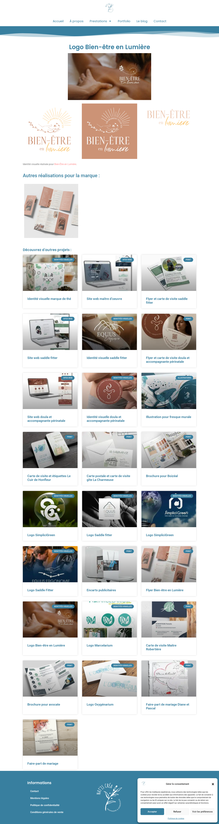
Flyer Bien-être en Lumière (164, 590)
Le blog (142, 21)
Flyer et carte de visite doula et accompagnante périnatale (167, 360)
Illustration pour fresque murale (168, 417)
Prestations (101, 21)
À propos (76, 21)
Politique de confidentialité (44, 805)
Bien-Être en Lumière (65, 164)
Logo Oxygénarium (100, 704)
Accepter (152, 811)
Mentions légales (39, 798)
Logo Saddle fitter (99, 535)
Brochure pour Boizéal (162, 476)
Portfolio (124, 21)
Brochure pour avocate (43, 704)
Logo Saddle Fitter (40, 590)
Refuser (177, 811)
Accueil (58, 21)
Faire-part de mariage (42, 763)
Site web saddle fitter (42, 358)
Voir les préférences (202, 811)
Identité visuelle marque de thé (49, 299)
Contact (160, 21)
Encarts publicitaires (101, 590)
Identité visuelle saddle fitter (107, 358)
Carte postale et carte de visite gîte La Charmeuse (108, 478)
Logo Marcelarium (100, 645)
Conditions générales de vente (46, 812)
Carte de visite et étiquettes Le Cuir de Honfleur (49, 478)
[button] (212, 784)
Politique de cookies (176, 818)
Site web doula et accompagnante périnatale (46, 419)
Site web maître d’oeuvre (104, 299)
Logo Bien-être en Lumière (46, 645)
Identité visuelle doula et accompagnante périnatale (106, 419)
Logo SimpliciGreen (41, 535)
